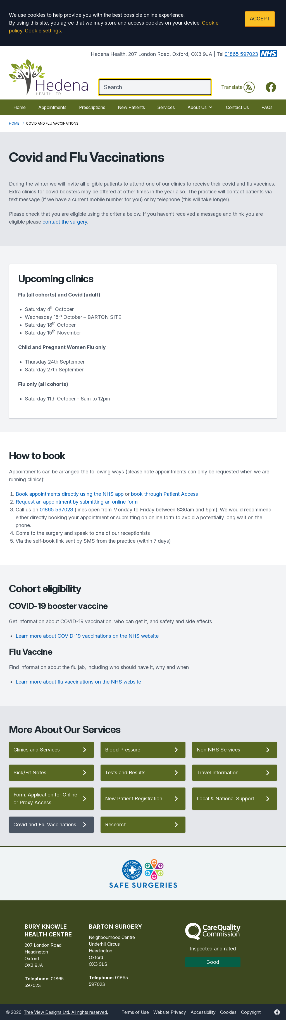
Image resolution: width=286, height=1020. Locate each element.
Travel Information (235, 772)
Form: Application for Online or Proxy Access (51, 798)
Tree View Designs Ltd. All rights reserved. (66, 1012)
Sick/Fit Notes (51, 772)
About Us (200, 107)
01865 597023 (241, 54)
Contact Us (237, 107)
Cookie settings (43, 31)
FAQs (267, 107)
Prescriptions (92, 107)
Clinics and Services (51, 750)
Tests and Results (143, 772)
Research (143, 824)
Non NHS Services (235, 750)
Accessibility (203, 1012)
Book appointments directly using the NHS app (69, 494)
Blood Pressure (143, 750)
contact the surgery (64, 222)
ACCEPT (260, 19)
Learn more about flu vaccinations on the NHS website (78, 682)
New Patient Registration (143, 798)
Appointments (52, 107)
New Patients (131, 107)
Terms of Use (135, 1012)
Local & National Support (235, 798)
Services (166, 107)
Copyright (251, 1012)
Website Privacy (169, 1012)
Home (19, 107)
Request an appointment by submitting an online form (77, 502)
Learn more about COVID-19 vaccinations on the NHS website (87, 636)
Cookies (228, 1012)
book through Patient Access (164, 494)
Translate (238, 87)
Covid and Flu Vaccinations (51, 824)
